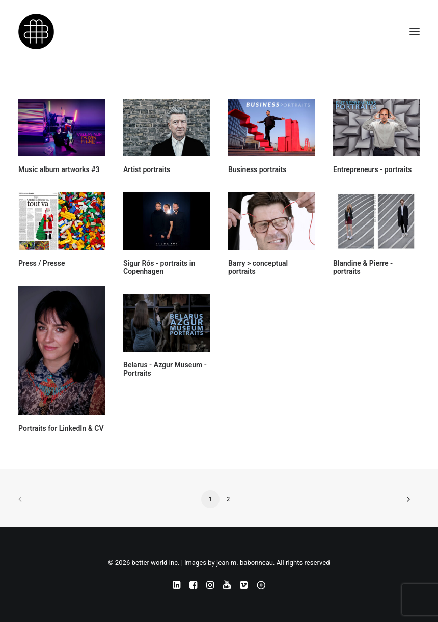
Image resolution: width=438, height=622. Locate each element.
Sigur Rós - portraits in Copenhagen (159, 267)
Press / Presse (41, 263)
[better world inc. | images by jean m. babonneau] (36, 31)
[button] (414, 31)
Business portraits (257, 169)
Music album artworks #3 (59, 169)
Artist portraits (146, 169)
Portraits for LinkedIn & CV (61, 428)
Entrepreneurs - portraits (372, 169)
